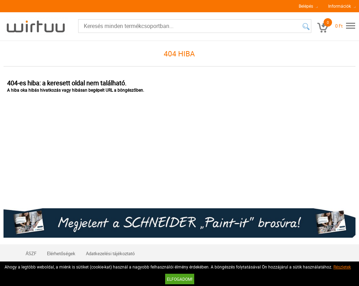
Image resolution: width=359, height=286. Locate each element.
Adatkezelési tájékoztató (110, 253)
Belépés (306, 6)
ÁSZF (31, 253)
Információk (339, 6)
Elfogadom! (179, 279)
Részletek (342, 267)
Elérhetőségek (61, 253)
